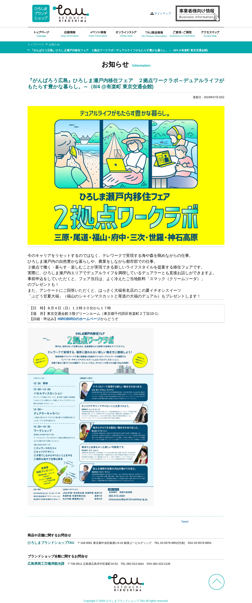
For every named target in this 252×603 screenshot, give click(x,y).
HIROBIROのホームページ (79, 319)
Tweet (184, 521)
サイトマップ (162, 13)
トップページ (36, 44)
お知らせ (54, 44)
